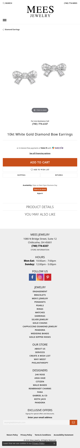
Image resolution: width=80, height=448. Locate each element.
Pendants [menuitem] (40, 302)
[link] (70, 3)
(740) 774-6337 (40, 123)
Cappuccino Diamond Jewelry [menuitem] (40, 326)
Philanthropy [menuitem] (40, 362)
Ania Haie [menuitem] (40, 378)
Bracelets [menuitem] (40, 295)
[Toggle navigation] (4, 20)
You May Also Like (40, 214)
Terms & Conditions (43, 435)
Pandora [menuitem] (40, 330)
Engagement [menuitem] (40, 291)
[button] (7, 3)
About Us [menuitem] (40, 348)
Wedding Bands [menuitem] (40, 333)
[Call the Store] (40, 245)
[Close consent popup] (54, 443)
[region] (40, 76)
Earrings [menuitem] (40, 316)
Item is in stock (40, 189)
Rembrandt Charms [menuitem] (40, 388)
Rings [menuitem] (40, 309)
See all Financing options (40, 153)
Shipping (21, 175)
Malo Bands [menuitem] (40, 385)
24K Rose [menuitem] (40, 374)
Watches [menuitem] (40, 312)
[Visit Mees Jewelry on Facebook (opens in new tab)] (32, 277)
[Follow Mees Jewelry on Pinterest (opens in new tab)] (47, 277)
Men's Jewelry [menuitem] (40, 298)
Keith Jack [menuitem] (40, 399)
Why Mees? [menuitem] (40, 359)
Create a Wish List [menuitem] (40, 355)
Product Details (40, 207)
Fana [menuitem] (40, 392)
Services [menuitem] (40, 352)
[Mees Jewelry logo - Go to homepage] (40, 11)
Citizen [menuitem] (40, 381)
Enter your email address (40, 417)
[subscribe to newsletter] (73, 422)
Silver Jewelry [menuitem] (40, 319)
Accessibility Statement (63, 435)
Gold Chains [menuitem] (40, 323)
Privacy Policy (26, 435)
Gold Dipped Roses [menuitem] (40, 337)
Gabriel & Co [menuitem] (40, 395)
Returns (59, 175)
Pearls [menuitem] (40, 305)
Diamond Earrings (12, 29)
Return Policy (12, 435)
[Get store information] (40, 250)
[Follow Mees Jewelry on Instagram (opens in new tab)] (40, 277)
